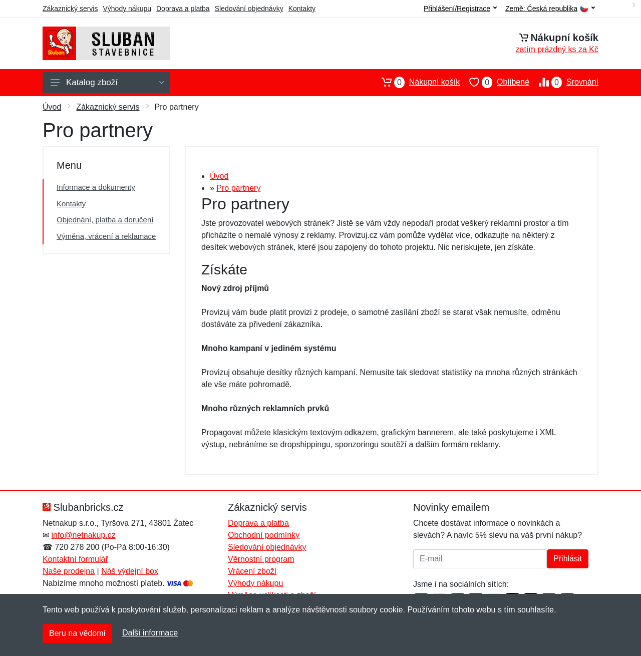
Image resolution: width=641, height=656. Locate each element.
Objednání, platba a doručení (105, 219)
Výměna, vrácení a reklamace (106, 236)
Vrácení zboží (252, 571)
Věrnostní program (261, 559)
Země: (550, 9)
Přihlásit (567, 558)
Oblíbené (494, 82)
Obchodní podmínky (263, 535)
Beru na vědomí (77, 633)
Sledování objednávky (249, 9)
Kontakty (301, 9)
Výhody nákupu (127, 9)
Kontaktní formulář (75, 559)
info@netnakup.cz (83, 535)
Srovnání (563, 82)
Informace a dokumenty (96, 187)
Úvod (52, 107)
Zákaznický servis (70, 9)
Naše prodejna (69, 571)
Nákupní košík (416, 82)
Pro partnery (238, 188)
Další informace (150, 632)
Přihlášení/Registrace (460, 8)
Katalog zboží (107, 82)
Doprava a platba (183, 9)
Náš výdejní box (129, 571)
